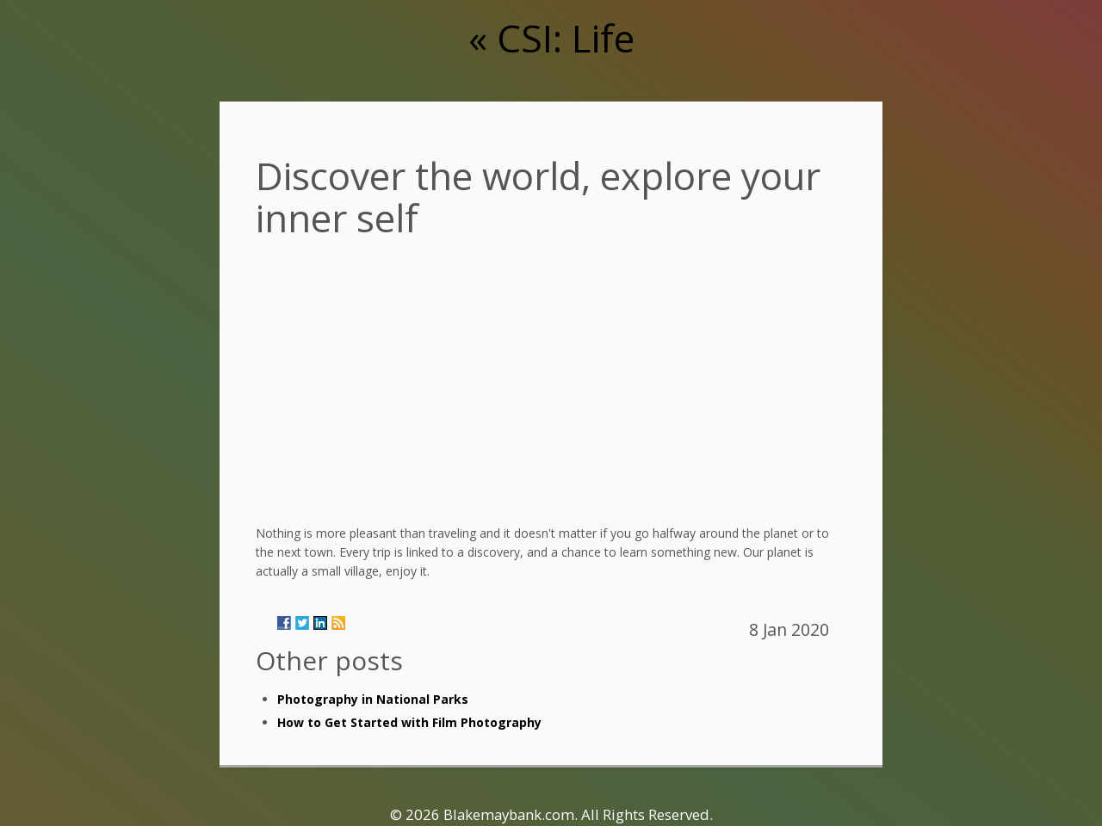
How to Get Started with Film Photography (409, 722)
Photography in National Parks (372, 699)
